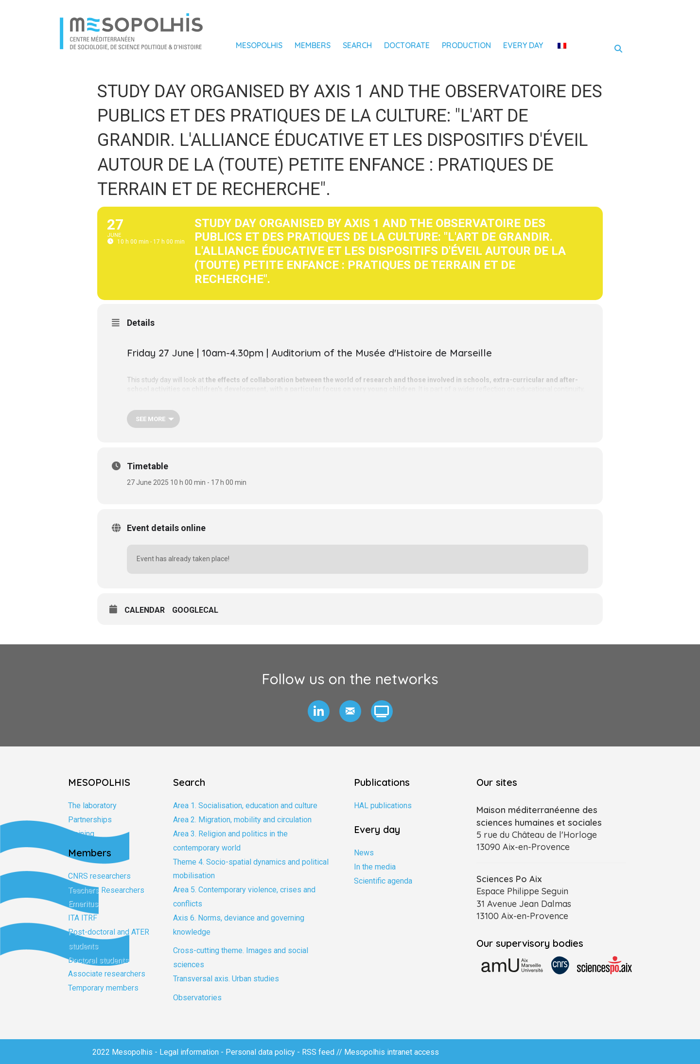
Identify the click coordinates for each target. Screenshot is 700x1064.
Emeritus (83, 903)
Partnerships (90, 819)
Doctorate (407, 45)
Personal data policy (260, 1052)
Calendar (144, 610)
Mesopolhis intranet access (391, 1052)
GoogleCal (195, 610)
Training (81, 833)
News (364, 852)
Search (357, 45)
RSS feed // (323, 1052)
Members (313, 45)
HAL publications (383, 805)
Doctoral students (98, 960)
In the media (375, 866)
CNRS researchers (99, 876)
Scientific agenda (383, 881)
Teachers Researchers (106, 890)
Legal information (189, 1052)
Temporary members (103, 988)
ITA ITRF (82, 917)
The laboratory (92, 805)
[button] (319, 711)
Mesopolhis (259, 45)
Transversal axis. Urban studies (226, 978)
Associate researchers (106, 973)
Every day (523, 45)
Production (466, 45)
